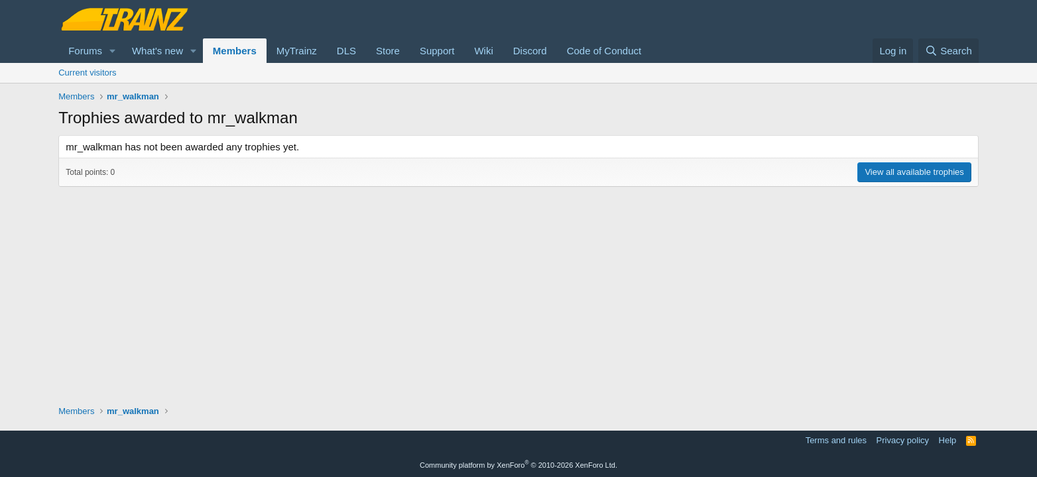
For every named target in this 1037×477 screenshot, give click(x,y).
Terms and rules (836, 440)
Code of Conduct (604, 50)
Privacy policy (903, 440)
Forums (85, 50)
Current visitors (87, 73)
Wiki (483, 50)
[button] (112, 50)
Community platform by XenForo (518, 465)
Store (388, 50)
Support (437, 50)
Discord (530, 50)
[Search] (948, 50)
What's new (157, 50)
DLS (346, 50)
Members (235, 50)
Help (948, 440)
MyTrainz (296, 50)
